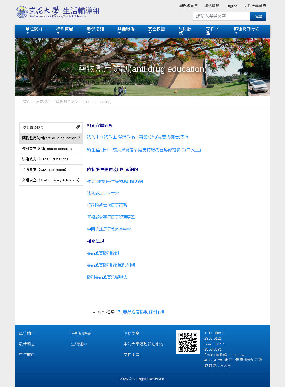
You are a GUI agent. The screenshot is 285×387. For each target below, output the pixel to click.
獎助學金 (131, 333)
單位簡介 (34, 29)
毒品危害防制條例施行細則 (111, 265)
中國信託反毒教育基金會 (109, 229)
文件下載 (212, 31)
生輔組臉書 (81, 333)
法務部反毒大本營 (103, 193)
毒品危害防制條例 (103, 253)
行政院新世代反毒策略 (107, 205)
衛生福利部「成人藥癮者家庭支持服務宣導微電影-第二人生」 (145, 150)
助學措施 (95, 29)
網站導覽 (211, 6)
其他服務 (125, 29)
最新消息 (27, 344)
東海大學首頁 (255, 6)
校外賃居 (64, 29)
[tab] (51, 128)
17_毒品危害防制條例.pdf (140, 312)
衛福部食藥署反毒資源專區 (111, 217)
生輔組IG (79, 344)
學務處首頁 (188, 6)
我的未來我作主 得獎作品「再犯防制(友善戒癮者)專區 (138, 137)
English (232, 6)
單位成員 (27, 354)
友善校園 (156, 29)
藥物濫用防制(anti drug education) (83, 102)
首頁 (27, 102)
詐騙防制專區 (246, 29)
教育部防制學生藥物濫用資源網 (115, 181)
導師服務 (185, 31)
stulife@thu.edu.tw (229, 355)
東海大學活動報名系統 (143, 344)
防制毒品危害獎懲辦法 (107, 277)
